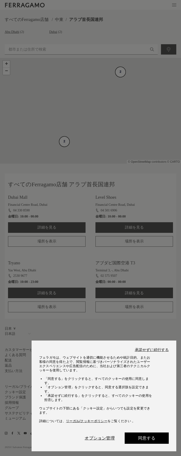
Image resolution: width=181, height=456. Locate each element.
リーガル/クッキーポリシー (86, 421)
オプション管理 (100, 438)
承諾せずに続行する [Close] (152, 350)
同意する (146, 438)
